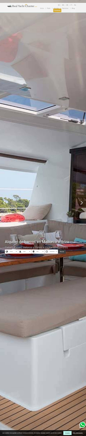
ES (59, 5)
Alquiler (56, 8)
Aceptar (67, 433)
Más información (78, 433)
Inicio (42, 8)
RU (75, 5)
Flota (48, 8)
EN (63, 5)
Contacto (57, 10)
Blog (73, 8)
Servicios (65, 8)
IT (71, 5)
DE (67, 5)
